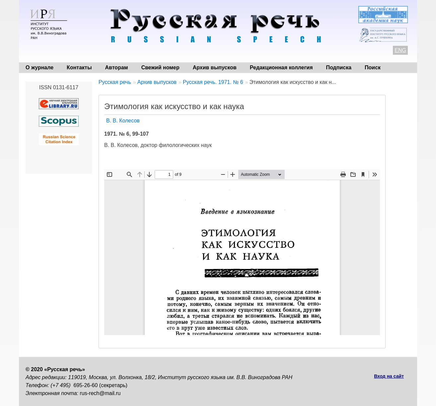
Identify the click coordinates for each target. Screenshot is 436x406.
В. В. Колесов (123, 120)
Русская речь (115, 82)
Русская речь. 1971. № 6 (213, 82)
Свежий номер (160, 67)
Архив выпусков (215, 67)
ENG (400, 50)
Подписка (339, 67)
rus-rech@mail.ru (100, 393)
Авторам (116, 67)
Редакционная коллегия (281, 67)
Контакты (79, 67)
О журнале (39, 67)
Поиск (373, 67)
